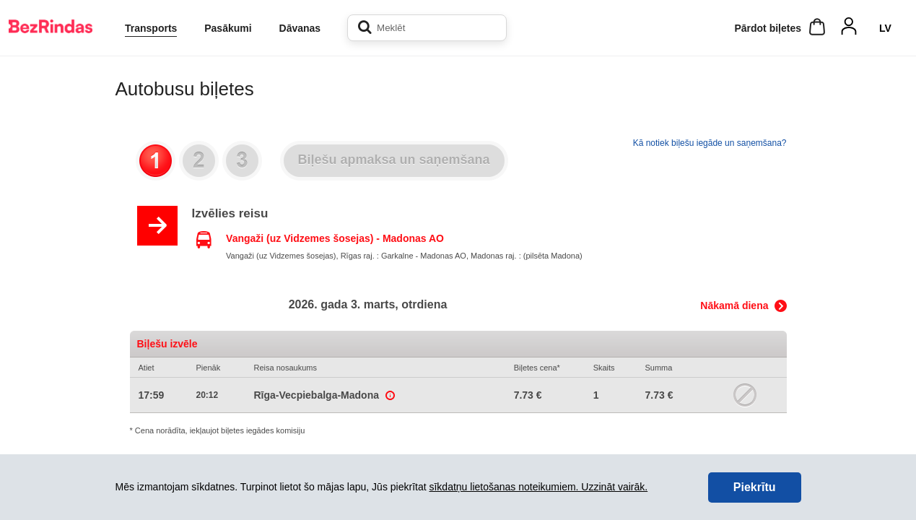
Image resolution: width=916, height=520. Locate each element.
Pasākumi (227, 28)
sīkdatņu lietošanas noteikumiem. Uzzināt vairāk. (538, 487)
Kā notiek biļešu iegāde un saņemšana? (710, 143)
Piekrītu (754, 487)
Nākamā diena (734, 305)
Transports (151, 28)
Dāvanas (300, 28)
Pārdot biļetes (767, 28)
